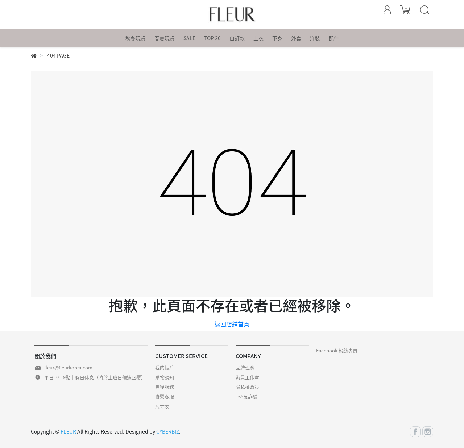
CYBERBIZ (167, 431)
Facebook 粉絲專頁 (336, 350)
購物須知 (164, 377)
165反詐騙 (246, 396)
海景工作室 (247, 377)
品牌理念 (245, 367)
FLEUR (68, 431)
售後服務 (164, 386)
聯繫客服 (164, 396)
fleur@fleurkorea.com (68, 367)
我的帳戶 (164, 367)
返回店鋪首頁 (232, 323)
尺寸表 (162, 406)
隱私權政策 (247, 386)
